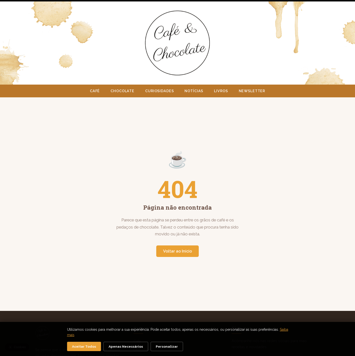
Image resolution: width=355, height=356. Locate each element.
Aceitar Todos (84, 346)
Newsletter (252, 91)
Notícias (194, 91)
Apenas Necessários (126, 346)
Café (95, 91)
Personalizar (167, 346)
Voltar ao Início (177, 251)
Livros (221, 91)
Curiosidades (159, 91)
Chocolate (122, 91)
